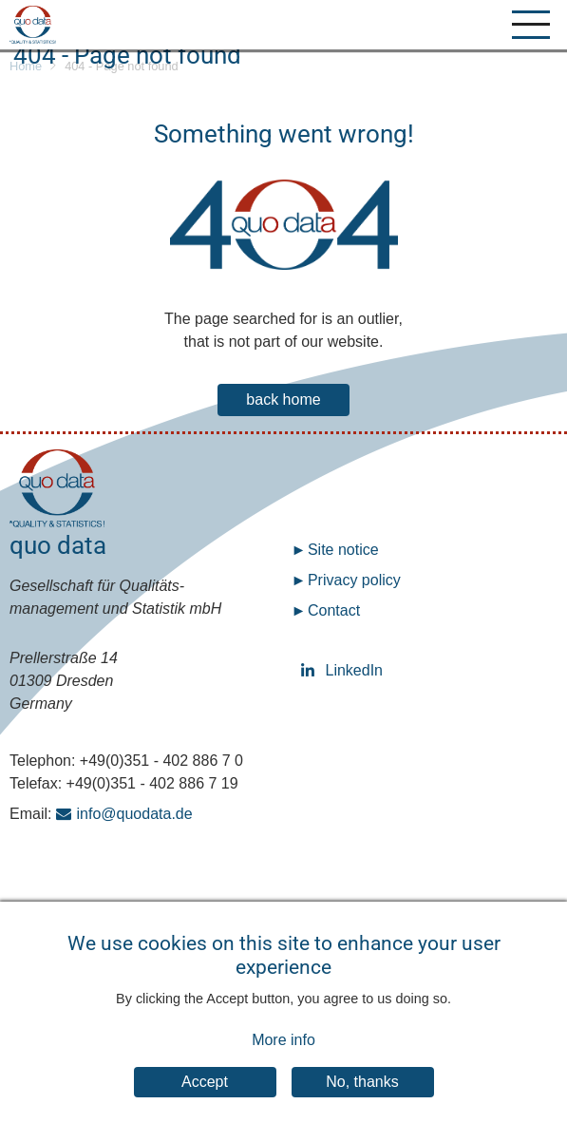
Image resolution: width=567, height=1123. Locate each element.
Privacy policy (354, 580)
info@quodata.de (135, 814)
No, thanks (362, 1096)
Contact (334, 610)
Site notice (343, 550)
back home (283, 399)
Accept (204, 1096)
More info (283, 1053)
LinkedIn (310, 670)
